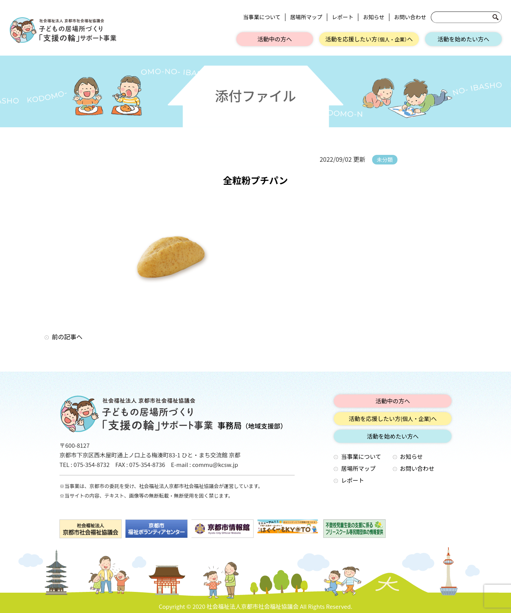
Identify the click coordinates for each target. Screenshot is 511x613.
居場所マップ (306, 17)
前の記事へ (67, 336)
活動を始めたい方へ (463, 39)
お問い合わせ (410, 17)
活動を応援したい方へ (369, 39)
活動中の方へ (274, 39)
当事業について (262, 17)
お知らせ (373, 17)
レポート (342, 17)
